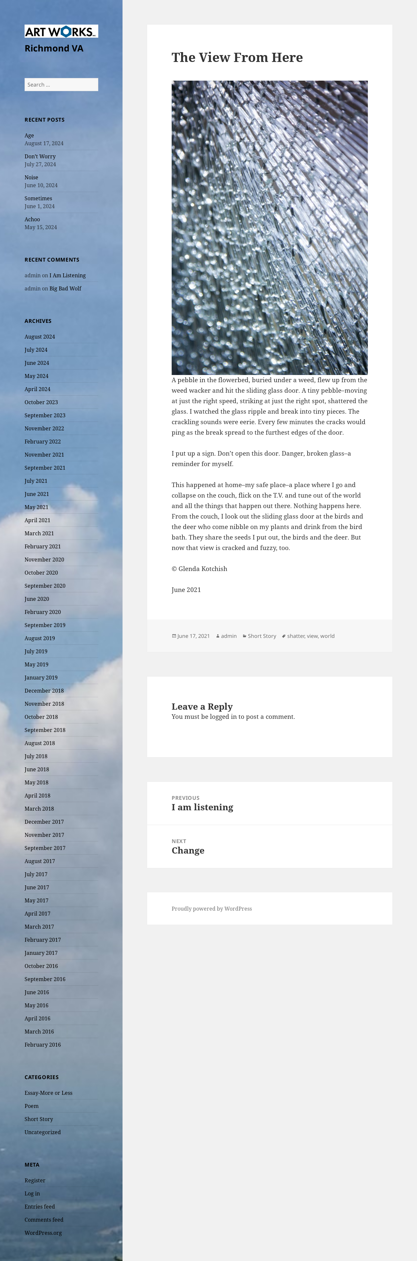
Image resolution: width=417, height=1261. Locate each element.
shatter (295, 636)
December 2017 (44, 821)
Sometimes (38, 198)
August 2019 (40, 638)
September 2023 (45, 415)
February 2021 (43, 546)
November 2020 (44, 559)
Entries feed (40, 1206)
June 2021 (37, 494)
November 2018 (44, 703)
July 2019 (36, 651)
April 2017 (37, 913)
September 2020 (45, 585)
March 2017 (39, 926)
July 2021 (36, 480)
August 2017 (40, 861)
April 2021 (37, 520)
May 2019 (36, 664)
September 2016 (45, 979)
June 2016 (37, 992)
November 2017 (44, 834)
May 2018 (36, 782)
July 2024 (36, 349)
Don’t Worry (40, 156)
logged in (223, 716)
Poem (32, 1106)
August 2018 (40, 743)
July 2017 (36, 874)
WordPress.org (43, 1232)
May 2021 (36, 507)
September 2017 (45, 848)
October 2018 (41, 716)
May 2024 (36, 376)
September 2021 (45, 467)
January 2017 (41, 952)
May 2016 (36, 1005)
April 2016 (37, 1018)
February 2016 (43, 1044)
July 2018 (36, 756)
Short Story (39, 1119)
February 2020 (43, 612)
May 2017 (36, 900)
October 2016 (41, 966)
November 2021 (44, 454)
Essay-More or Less (48, 1092)
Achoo (32, 219)
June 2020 (37, 598)
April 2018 (37, 795)
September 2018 (45, 730)
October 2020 (41, 572)
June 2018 (37, 769)
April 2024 (37, 389)
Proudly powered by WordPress (212, 908)
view (312, 636)
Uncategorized (43, 1132)
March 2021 (39, 533)
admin (229, 636)
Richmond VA (54, 48)
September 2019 (45, 625)
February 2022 (43, 441)
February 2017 (43, 939)
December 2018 (44, 690)
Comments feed (44, 1219)
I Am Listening (67, 275)
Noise (31, 177)
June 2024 (37, 362)
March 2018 (39, 808)
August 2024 (40, 336)
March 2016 (39, 1031)
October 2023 (41, 402)
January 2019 (41, 677)
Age (29, 135)
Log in (32, 1193)
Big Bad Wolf (65, 288)
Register (35, 1180)
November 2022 (44, 428)
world (327, 636)
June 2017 (37, 887)
